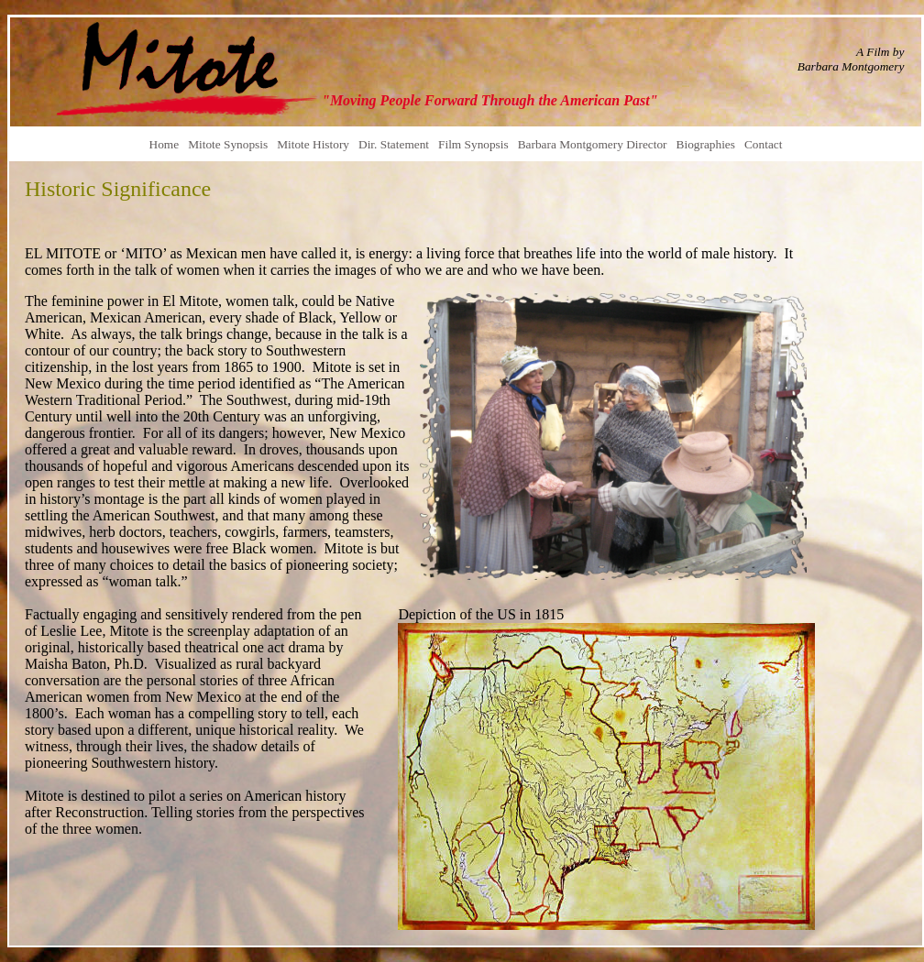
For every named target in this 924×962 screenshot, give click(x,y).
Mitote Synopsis (228, 144)
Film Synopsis (473, 144)
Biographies (705, 144)
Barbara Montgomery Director (592, 144)
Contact (763, 144)
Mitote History (313, 144)
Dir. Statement (393, 144)
